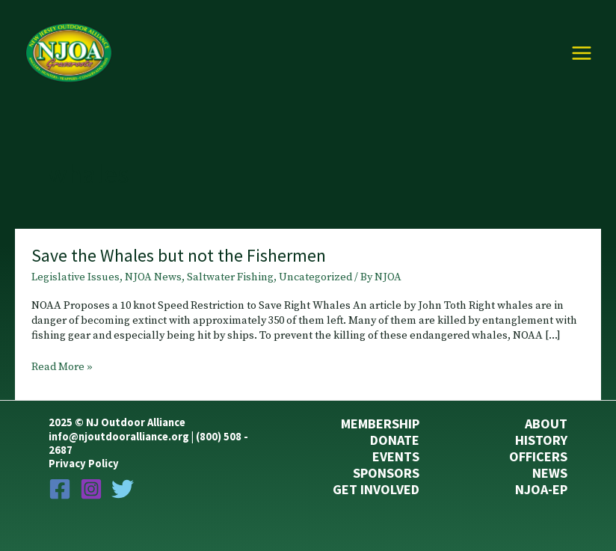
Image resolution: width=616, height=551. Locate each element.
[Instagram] (91, 489)
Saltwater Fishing (230, 277)
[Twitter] (122, 489)
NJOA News (153, 277)
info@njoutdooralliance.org (119, 436)
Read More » (62, 367)
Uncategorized (315, 277)
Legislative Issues (75, 277)
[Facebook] (60, 489)
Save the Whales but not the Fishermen (178, 255)
